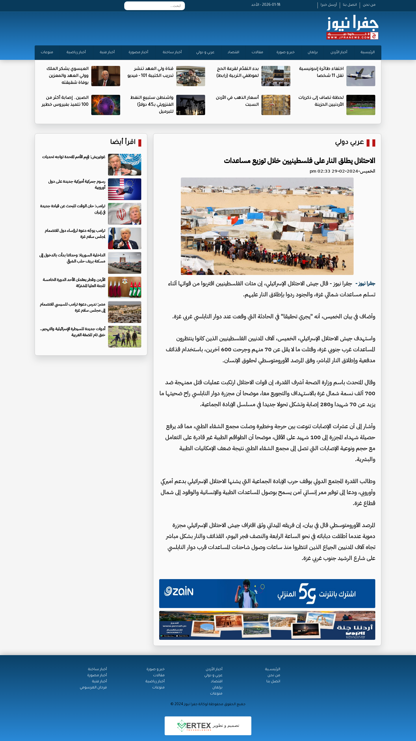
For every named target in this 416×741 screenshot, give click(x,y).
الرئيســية (272, 670)
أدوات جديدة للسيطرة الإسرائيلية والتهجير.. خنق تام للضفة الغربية (72, 332)
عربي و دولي (205, 53)
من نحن (369, 5)
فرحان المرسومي (93, 688)
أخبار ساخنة (172, 53)
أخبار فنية (107, 53)
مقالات (257, 53)
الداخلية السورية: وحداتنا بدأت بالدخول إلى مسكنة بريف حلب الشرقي (72, 258)
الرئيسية (368, 53)
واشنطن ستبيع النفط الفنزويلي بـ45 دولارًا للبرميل (151, 105)
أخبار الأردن (338, 53)
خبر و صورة (285, 53)
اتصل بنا (350, 5)
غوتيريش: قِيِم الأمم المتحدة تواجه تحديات (73, 157)
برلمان (313, 53)
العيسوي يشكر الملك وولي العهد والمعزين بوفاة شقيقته (67, 76)
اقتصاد (233, 53)
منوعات (47, 53)
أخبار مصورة (138, 53)
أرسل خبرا (329, 5)
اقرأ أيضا (122, 143)
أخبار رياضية (76, 53)
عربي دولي (349, 143)
